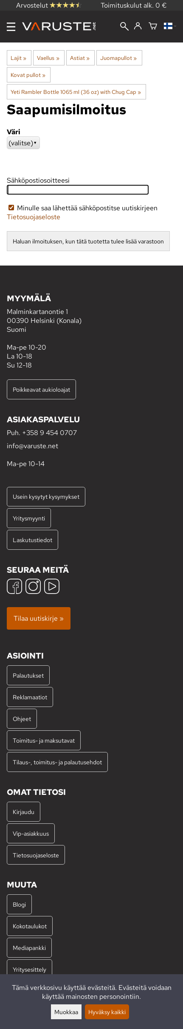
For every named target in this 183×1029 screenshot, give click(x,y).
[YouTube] (51, 587)
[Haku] (124, 27)
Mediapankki (29, 948)
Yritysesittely (29, 969)
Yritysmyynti (29, 518)
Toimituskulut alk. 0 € (134, 5)
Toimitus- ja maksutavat (44, 740)
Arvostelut (49, 5)
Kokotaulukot (30, 926)
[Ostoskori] (153, 26)
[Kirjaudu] (138, 26)
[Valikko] (11, 27)
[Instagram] (33, 587)
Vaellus (48, 58)
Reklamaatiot (30, 697)
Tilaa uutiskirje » (39, 618)
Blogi (19, 904)
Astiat (80, 58)
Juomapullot (118, 58)
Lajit (18, 58)
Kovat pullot (28, 75)
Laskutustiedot (32, 540)
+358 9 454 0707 (49, 432)
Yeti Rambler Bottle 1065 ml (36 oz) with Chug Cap (76, 92)
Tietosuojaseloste (33, 216)
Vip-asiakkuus (31, 833)
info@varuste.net (32, 445)
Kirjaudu (23, 812)
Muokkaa (66, 1012)
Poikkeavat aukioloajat (41, 389)
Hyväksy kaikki (107, 1012)
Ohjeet (22, 719)
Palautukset (28, 675)
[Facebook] (14, 587)
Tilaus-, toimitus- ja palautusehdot (57, 762)
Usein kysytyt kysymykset (46, 496)
